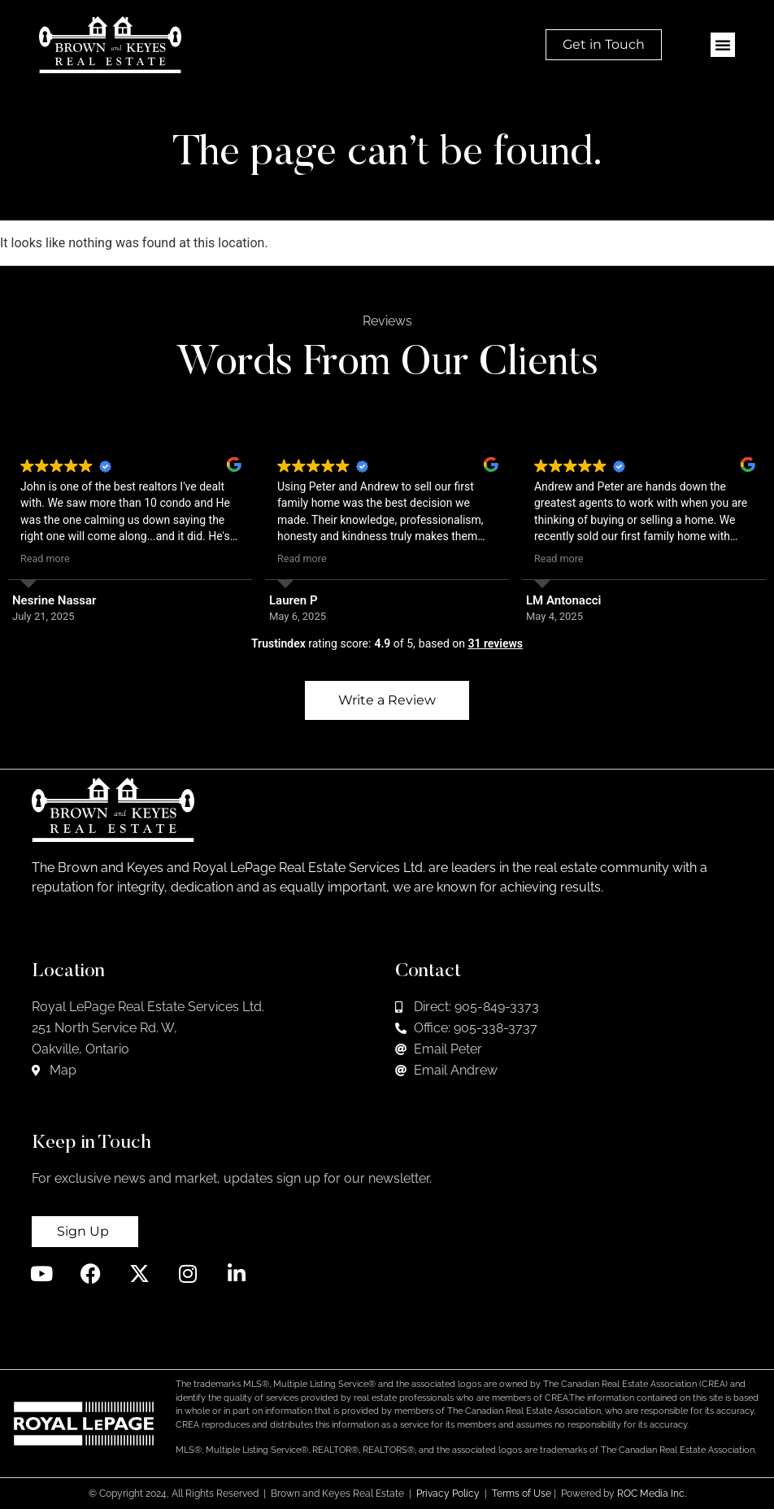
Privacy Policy (448, 1493)
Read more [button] (45, 558)
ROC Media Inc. (651, 1493)
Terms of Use (521, 1493)
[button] (723, 45)
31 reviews (495, 643)
